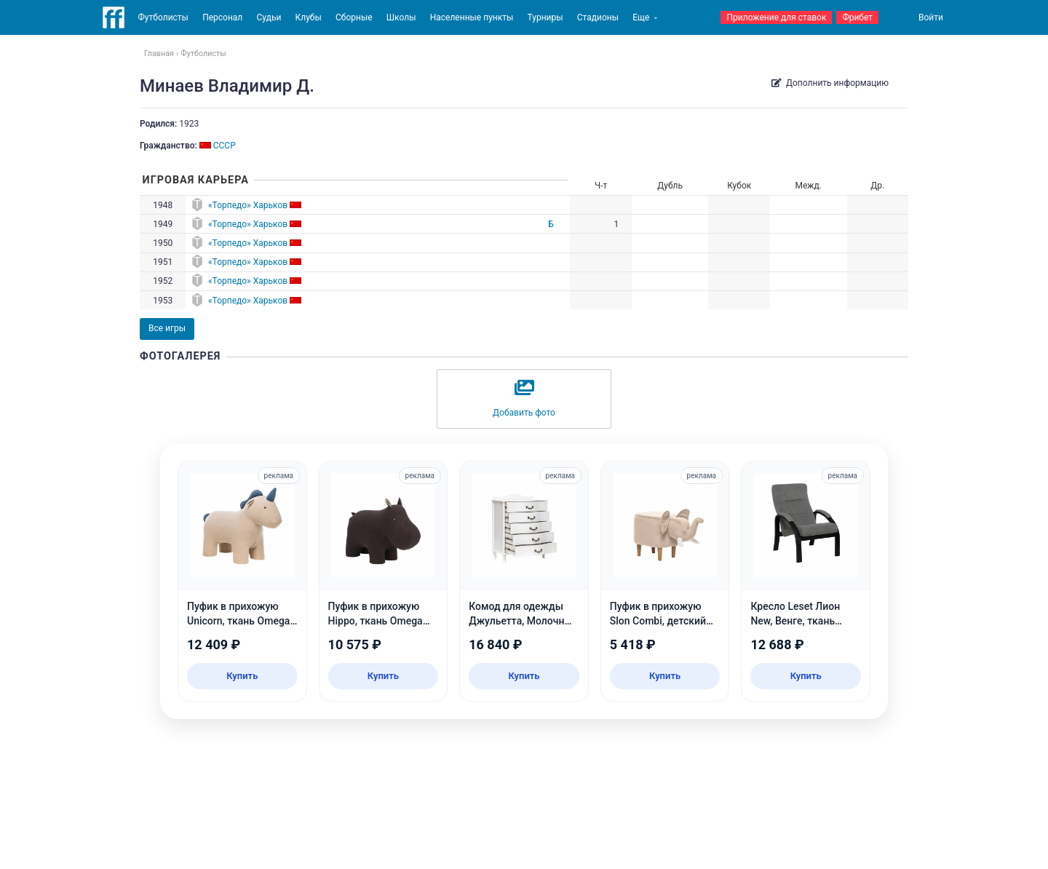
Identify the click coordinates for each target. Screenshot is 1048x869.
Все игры (167, 328)
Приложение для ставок (776, 17)
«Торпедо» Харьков (247, 205)
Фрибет (857, 17)
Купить (242, 675)
